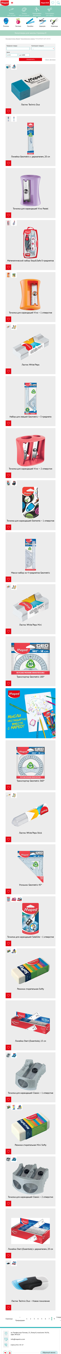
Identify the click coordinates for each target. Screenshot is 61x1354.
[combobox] (43, 48)
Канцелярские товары (28, 39)
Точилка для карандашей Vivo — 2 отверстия (30, 468)
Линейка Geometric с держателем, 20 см (30, 156)
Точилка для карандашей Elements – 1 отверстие (30, 520)
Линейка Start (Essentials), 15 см (30, 1040)
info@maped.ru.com (18, 1339)
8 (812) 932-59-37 (17, 1345)
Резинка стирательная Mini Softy (30, 1145)
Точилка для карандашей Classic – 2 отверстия (30, 1197)
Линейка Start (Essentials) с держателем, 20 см (30, 1249)
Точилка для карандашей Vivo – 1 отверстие (30, 312)
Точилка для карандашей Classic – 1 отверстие (30, 1092)
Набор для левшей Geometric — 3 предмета (30, 416)
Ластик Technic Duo (30, 104)
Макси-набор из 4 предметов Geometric (30, 572)
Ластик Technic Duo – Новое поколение (30, 1301)
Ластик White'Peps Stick (30, 832)
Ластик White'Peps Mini (30, 624)
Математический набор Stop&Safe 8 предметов (30, 260)
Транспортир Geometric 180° (30, 676)
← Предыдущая (20, 1318)
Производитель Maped (13, 39)
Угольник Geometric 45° (30, 884)
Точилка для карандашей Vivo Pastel (30, 208)
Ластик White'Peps (30, 364)
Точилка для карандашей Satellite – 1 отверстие (30, 936)
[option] (11, 12)
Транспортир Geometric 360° (30, 780)
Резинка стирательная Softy (30, 988)
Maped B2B (45, 3)
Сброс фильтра (50, 60)
